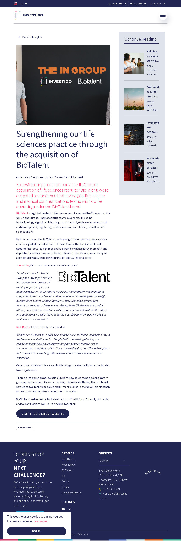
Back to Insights (32, 37)
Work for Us (138, 3)
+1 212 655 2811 (112, 489)
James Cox (22, 265)
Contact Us (158, 3)
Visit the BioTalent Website (43, 413)
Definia (65, 481)
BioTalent (22, 213)
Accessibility (117, 3)
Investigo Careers (71, 492)
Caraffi (65, 487)
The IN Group (69, 459)
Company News (25, 427)
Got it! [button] (37, 531)
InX (63, 476)
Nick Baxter (23, 327)
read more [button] (40, 521)
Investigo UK (68, 464)
